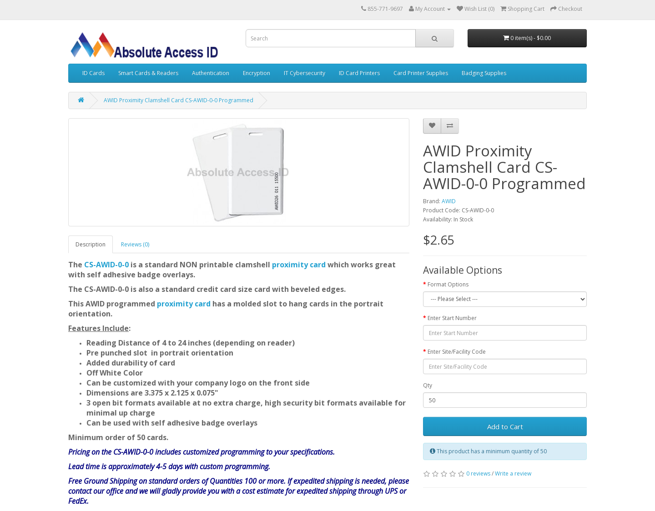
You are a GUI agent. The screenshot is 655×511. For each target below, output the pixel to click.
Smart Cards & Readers (148, 73)
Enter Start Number (452, 318)
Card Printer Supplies (420, 73)
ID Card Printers (359, 73)
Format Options (448, 284)
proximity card (299, 265)
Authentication (210, 73)
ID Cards (93, 73)
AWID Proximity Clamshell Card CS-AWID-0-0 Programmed (178, 100)
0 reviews (478, 473)
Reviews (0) (135, 244)
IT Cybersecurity (304, 73)
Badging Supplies (484, 73)
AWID (449, 201)
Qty (427, 385)
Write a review (513, 473)
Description (91, 244)
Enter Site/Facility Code (457, 352)
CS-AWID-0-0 (106, 265)
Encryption (256, 73)
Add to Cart (505, 426)
